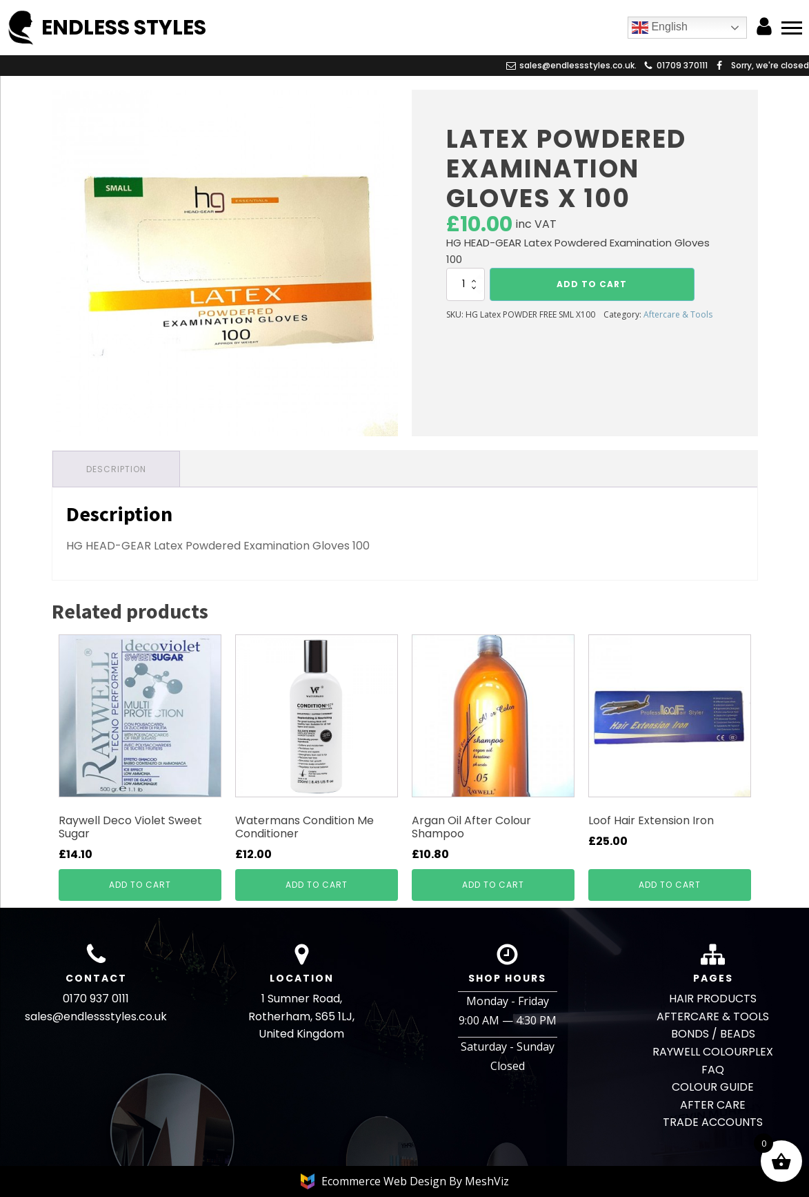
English (660, 27)
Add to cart (592, 284)
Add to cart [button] (140, 885)
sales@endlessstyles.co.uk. (578, 65)
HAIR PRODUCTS (713, 998)
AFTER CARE (713, 1105)
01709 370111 (682, 65)
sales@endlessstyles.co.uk (96, 1016)
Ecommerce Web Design (385, 1181)
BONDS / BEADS (713, 1034)
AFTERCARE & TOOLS (713, 1016)
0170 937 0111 (96, 998)
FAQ (712, 1070)
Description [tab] (116, 469)
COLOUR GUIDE (713, 1087)
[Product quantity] (465, 284)
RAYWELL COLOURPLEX (712, 1052)
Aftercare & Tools (677, 314)
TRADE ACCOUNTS (713, 1122)
